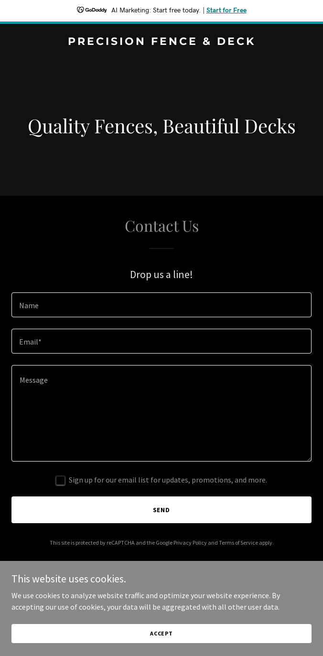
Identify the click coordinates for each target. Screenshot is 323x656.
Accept (161, 633)
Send (162, 509)
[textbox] (161, 304)
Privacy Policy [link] (190, 542)
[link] (161, 42)
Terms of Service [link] (238, 542)
